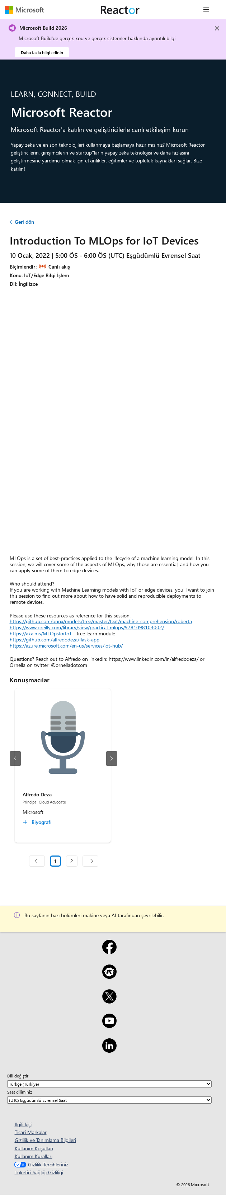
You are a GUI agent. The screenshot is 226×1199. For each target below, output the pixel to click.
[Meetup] (109, 976)
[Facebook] (109, 951)
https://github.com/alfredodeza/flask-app (54, 639)
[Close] (217, 28)
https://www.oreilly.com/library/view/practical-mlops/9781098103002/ (87, 627)
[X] (109, 1001)
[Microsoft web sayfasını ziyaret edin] (24, 9)
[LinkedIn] (109, 1050)
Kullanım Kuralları (33, 1156)
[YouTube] (109, 1025)
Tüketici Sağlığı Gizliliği (39, 1172)
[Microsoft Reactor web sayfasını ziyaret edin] (120, 9)
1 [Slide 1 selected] (55, 861)
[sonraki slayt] (111, 758)
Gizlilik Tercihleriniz (40, 1164)
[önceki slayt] (15, 758)
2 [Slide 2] (71, 861)
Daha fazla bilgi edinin (42, 52)
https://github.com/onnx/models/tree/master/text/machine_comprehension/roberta (101, 621)
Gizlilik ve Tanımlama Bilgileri (45, 1140)
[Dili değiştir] (109, 1083)
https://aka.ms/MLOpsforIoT (41, 633)
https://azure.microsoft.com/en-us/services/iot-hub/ (66, 645)
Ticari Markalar (31, 1132)
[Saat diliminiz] (109, 1100)
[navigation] (37, 861)
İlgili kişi (23, 1124)
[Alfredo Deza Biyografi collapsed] (38, 822)
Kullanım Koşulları (34, 1148)
